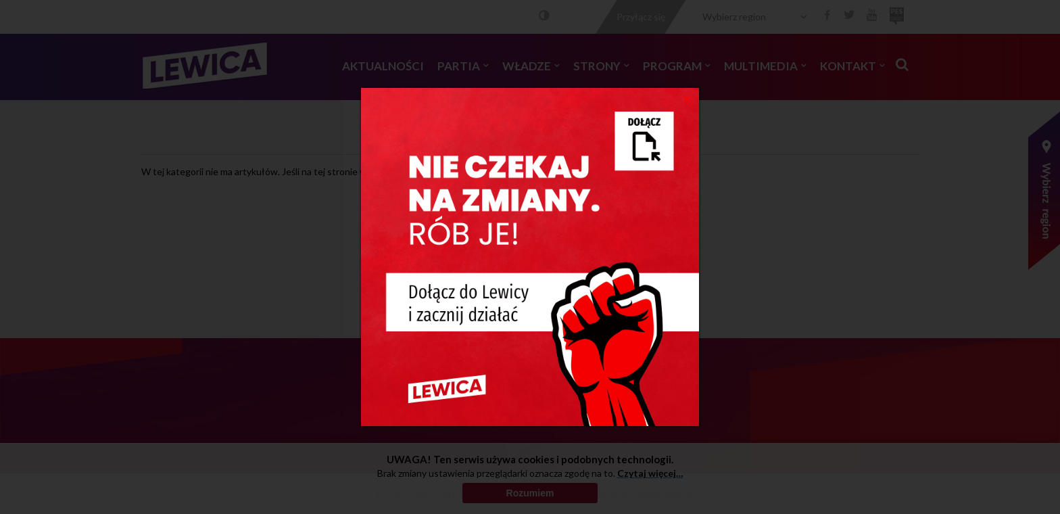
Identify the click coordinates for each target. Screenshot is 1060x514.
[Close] (687, 98)
